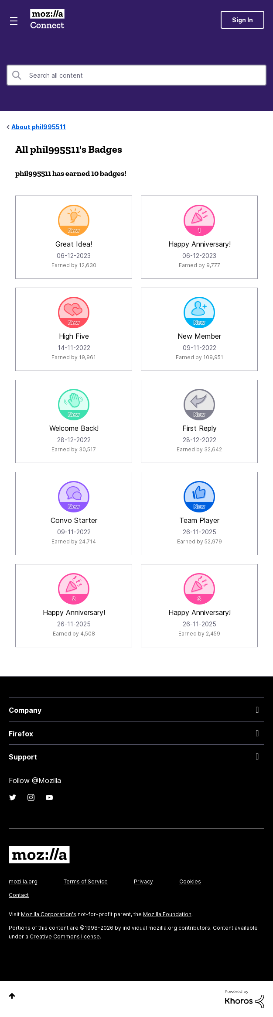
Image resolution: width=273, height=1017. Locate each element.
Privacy (143, 881)
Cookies (190, 881)
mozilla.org (23, 881)
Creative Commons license (65, 936)
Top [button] (12, 995)
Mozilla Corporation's (48, 914)
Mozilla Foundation (167, 914)
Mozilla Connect (47, 20)
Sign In (242, 20)
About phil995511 (38, 127)
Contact (19, 895)
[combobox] (136, 75)
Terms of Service (86, 881)
